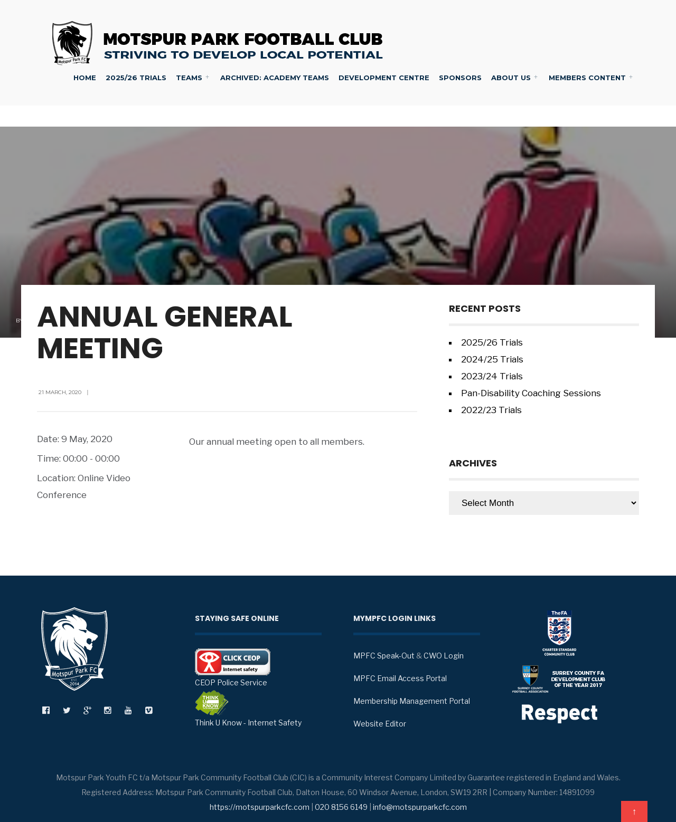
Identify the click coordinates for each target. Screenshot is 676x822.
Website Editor (379, 723)
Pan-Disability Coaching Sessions (531, 393)
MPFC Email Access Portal (400, 678)
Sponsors (460, 77)
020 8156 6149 (341, 806)
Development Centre (384, 77)
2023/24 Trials (492, 376)
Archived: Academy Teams (274, 77)
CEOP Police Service (232, 667)
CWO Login (444, 655)
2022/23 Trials (491, 410)
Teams (189, 77)
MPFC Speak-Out (384, 655)
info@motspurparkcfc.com (420, 806)
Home (84, 77)
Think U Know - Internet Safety (248, 708)
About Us (511, 77)
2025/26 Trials (136, 77)
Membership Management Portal (411, 700)
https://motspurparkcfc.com (259, 806)
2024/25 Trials (492, 359)
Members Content (587, 77)
